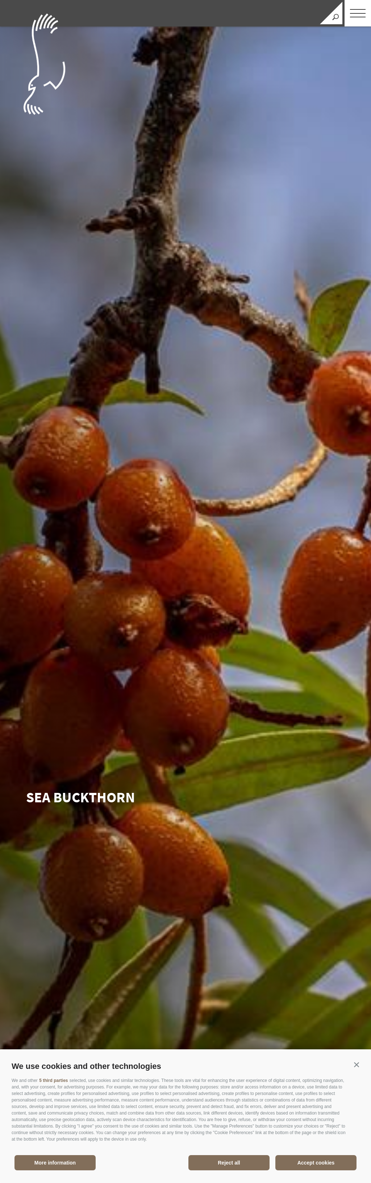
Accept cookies (316, 1163)
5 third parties (53, 1080)
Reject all (229, 1163)
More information (55, 1163)
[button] (356, 1064)
